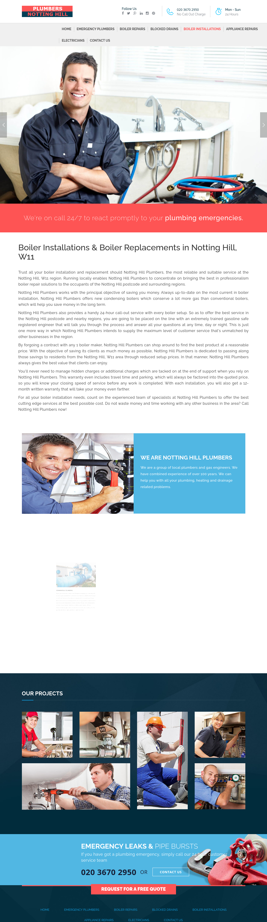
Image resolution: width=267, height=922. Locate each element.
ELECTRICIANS (73, 40)
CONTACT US (100, 40)
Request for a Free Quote (133, 881)
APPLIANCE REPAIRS (242, 29)
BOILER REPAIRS (132, 29)
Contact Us (171, 872)
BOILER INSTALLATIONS (202, 29)
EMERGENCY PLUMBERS (95, 29)
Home (66, 29)
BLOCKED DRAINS (164, 29)
